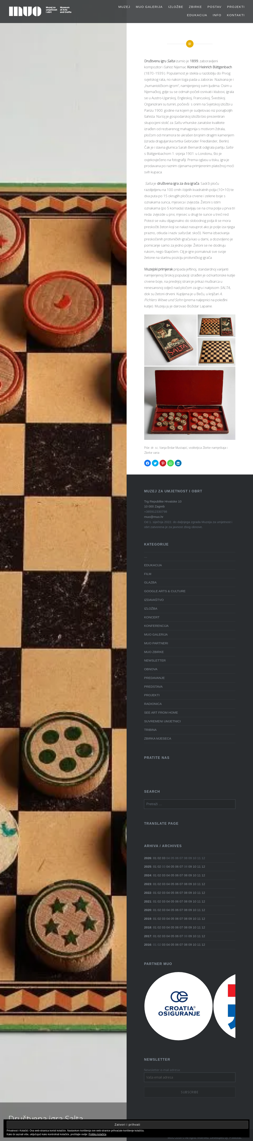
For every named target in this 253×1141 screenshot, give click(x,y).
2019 (147, 918)
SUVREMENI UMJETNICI (162, 721)
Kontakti (236, 15)
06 (177, 866)
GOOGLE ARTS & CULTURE (164, 591)
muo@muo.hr (153, 517)
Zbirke (195, 7)
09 (190, 866)
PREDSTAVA (153, 686)
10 (194, 866)
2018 (147, 927)
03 (163, 858)
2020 (147, 910)
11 (199, 866)
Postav (214, 7)
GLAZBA (150, 582)
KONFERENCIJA (156, 625)
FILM (147, 574)
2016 (147, 944)
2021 (147, 901)
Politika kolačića (97, 1134)
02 (159, 858)
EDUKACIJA (197, 15)
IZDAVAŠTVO (154, 600)
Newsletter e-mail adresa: (162, 1070)
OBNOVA (150, 669)
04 (168, 866)
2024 (147, 875)
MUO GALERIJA (149, 7)
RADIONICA (153, 704)
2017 (147, 936)
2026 (147, 858)
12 (203, 866)
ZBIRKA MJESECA (157, 738)
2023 (147, 884)
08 (186, 875)
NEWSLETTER (155, 660)
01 (155, 858)
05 (172, 866)
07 (181, 866)
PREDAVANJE (154, 678)
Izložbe (175, 7)
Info (217, 15)
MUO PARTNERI (156, 643)
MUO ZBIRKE (154, 652)
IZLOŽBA (150, 608)
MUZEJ (124, 7)
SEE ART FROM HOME (161, 712)
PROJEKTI (236, 7)
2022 (147, 892)
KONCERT (152, 617)
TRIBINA (150, 729)
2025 (147, 866)
